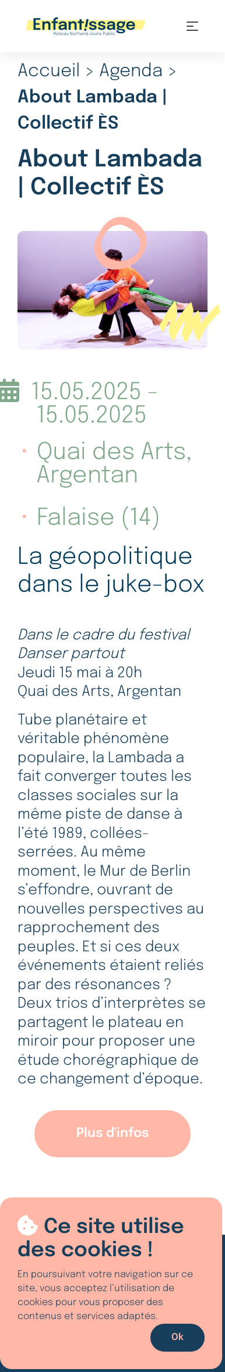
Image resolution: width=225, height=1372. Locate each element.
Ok (177, 1337)
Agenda (131, 71)
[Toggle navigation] (192, 26)
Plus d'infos (112, 1133)
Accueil (48, 71)
